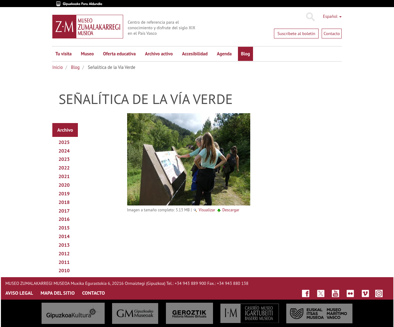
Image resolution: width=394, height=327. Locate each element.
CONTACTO (93, 293)
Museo (87, 54)
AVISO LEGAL (19, 293)
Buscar (310, 17)
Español (332, 16)
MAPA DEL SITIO (58, 293)
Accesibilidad (194, 54)
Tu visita (63, 54)
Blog (245, 54)
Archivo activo (159, 54)
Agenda (224, 54)
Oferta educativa (119, 54)
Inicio (57, 67)
